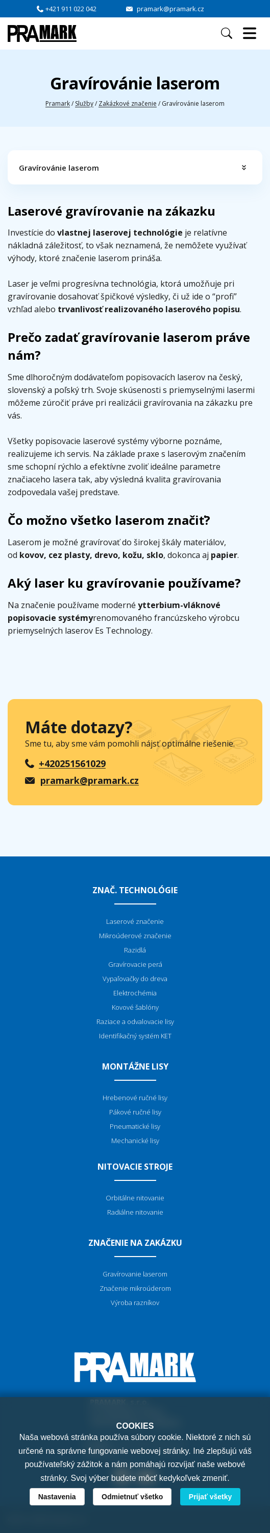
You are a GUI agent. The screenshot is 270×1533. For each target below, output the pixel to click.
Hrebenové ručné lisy (135, 1097)
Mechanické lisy (135, 1140)
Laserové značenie (135, 921)
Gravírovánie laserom (59, 167)
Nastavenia (57, 1497)
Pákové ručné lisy (135, 1112)
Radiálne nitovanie (135, 1212)
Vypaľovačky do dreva (135, 978)
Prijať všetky (210, 1497)
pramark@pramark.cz (170, 8)
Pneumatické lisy (135, 1126)
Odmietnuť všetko (132, 1497)
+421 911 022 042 (70, 8)
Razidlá (135, 950)
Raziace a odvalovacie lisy (135, 1021)
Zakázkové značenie (128, 103)
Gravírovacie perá (135, 964)
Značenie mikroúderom (135, 1288)
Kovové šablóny (135, 1007)
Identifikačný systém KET (135, 1035)
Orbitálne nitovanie (135, 1197)
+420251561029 (72, 763)
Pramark (57, 103)
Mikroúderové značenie (135, 935)
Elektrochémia (135, 992)
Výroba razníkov (135, 1302)
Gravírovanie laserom (135, 1274)
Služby (84, 103)
